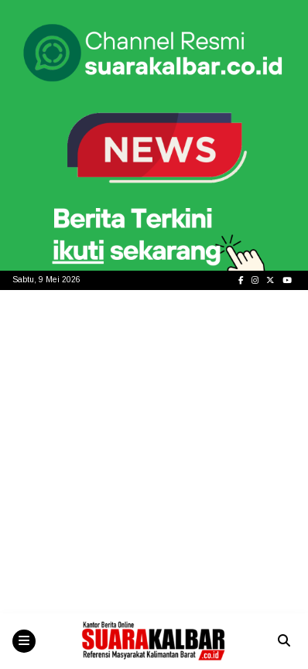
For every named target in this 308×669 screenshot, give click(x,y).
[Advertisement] (154, 452)
